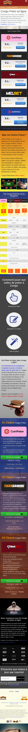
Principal (9, 7)
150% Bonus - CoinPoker (16, 460)
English (17, 691)
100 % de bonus (20, 68)
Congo (3, 7)
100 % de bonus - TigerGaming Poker (16, 516)
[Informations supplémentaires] (18, 684)
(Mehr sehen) (16, 172)
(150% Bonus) (8, 24)
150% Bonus (20, 47)
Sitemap (16, 703)
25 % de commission (22, 122)
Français (15, 7)
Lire (3, 214)
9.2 (6, 65)
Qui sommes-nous (4, 702)
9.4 (6, 44)
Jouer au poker (20, 105)
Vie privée (17, 702)
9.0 (6, 102)
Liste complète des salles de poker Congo (14, 128)
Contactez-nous (12, 702)
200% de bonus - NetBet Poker (16, 583)
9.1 (6, 83)
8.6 (10, 118)
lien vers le (3, 211)
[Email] (8, 679)
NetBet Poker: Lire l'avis (14, 590)
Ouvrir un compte (16, 457)
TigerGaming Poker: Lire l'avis (14, 524)
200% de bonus (20, 87)
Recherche (12, 703)
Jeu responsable (23, 702)
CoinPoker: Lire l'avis (14, 467)
